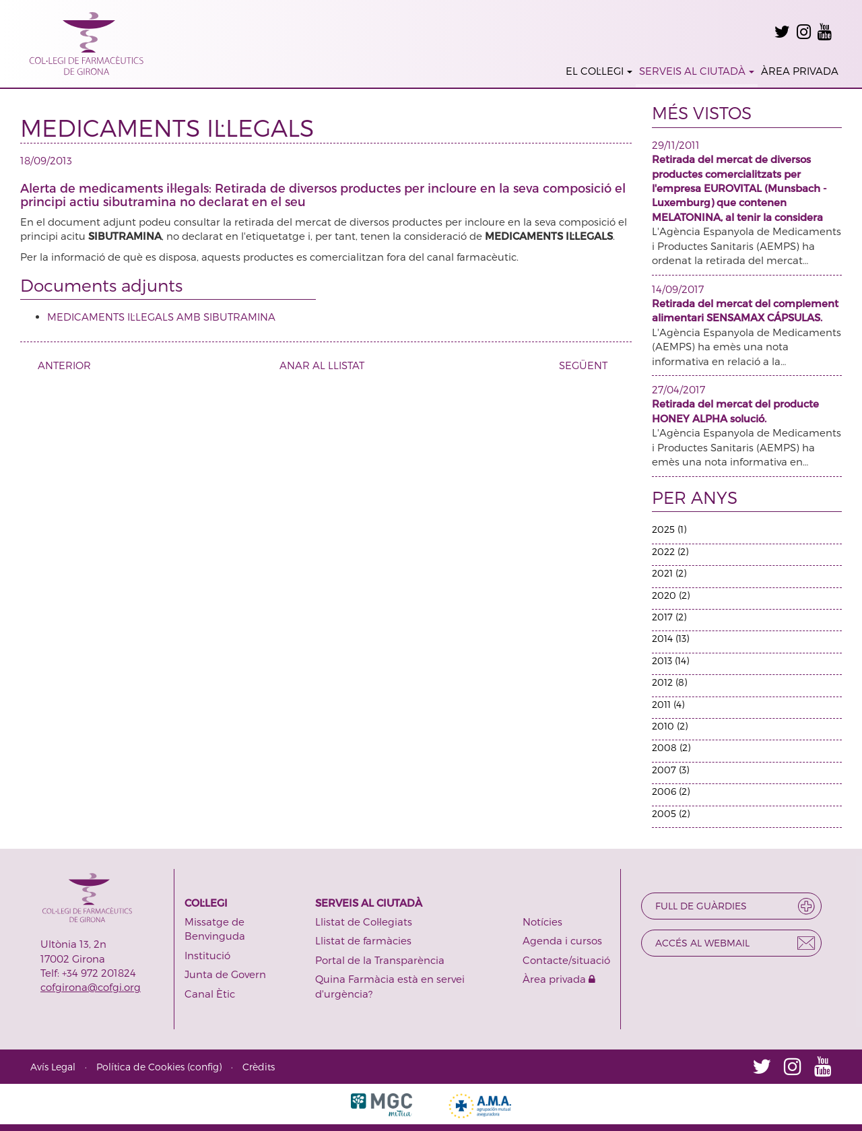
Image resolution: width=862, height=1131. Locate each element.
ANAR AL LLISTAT (321, 365)
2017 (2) (669, 616)
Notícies (542, 921)
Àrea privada (559, 979)
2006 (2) (671, 791)
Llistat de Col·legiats (363, 921)
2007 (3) (670, 769)
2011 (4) (668, 704)
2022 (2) (670, 551)
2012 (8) (669, 682)
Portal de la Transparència (379, 960)
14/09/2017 (678, 289)
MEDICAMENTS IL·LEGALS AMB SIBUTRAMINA (161, 317)
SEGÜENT (588, 365)
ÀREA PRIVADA (799, 71)
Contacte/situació (566, 960)
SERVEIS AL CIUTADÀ (696, 71)
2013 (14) (670, 660)
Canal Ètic (210, 994)
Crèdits (258, 1066)
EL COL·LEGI (599, 71)
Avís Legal (52, 1066)
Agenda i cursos (562, 940)
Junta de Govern (225, 974)
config (204, 1066)
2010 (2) (670, 726)
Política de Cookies (140, 1066)
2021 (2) (669, 573)
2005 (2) (671, 813)
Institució (207, 955)
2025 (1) (669, 529)
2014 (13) (670, 638)
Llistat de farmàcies (363, 940)
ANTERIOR (59, 365)
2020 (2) (671, 595)
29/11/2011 (676, 145)
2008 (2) (671, 747)
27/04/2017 (678, 389)
